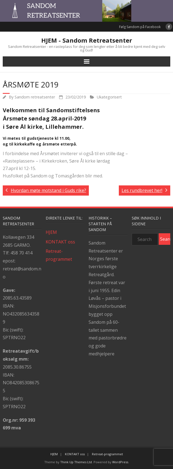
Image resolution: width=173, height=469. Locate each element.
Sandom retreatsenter (35, 97)
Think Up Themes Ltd (76, 462)
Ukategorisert (109, 97)
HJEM (51, 232)
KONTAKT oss (60, 242)
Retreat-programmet (59, 255)
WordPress (120, 462)
